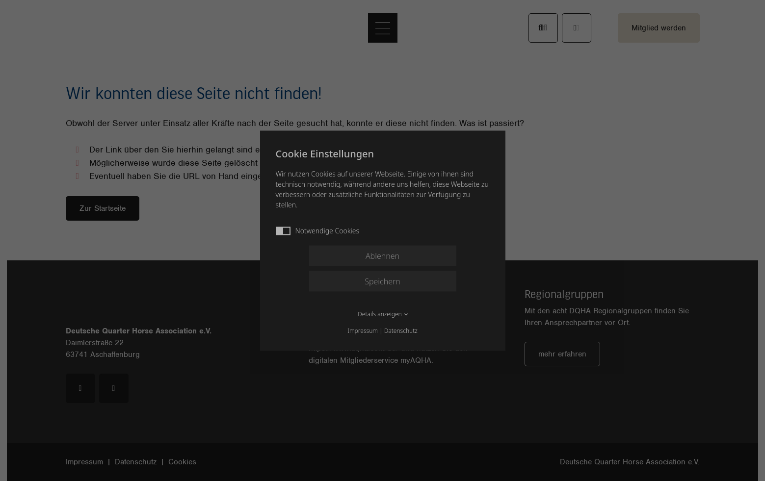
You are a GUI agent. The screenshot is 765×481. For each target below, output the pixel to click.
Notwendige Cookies (318, 230)
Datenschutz (401, 330)
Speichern (382, 281)
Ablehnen (382, 255)
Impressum (362, 330)
